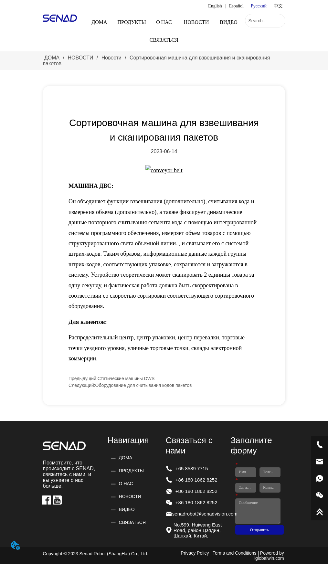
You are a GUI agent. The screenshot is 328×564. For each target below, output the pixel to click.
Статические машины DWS (126, 378)
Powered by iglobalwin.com (269, 555)
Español (236, 6)
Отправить (259, 529)
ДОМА (52, 57)
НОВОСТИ (80, 57)
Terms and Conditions (234, 553)
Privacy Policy (195, 553)
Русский (259, 6)
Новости (111, 57)
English (215, 6)
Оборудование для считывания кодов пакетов (143, 385)
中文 (278, 6)
